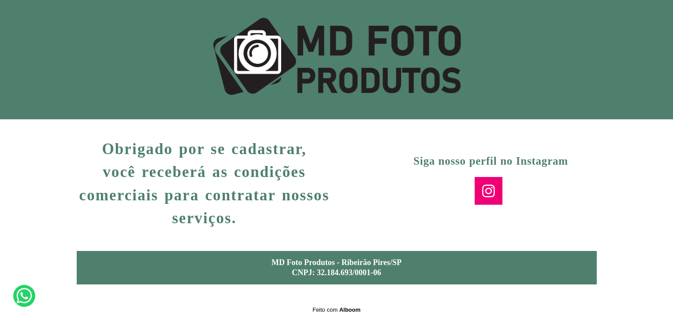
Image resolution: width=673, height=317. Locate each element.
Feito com (336, 309)
